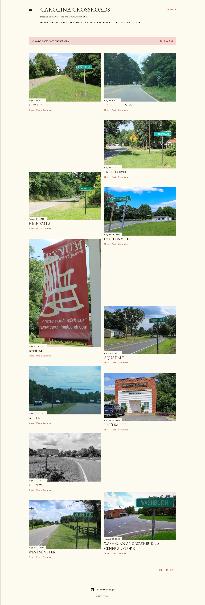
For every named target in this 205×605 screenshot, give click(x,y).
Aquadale (114, 357)
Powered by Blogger (102, 590)
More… (136, 22)
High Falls (39, 223)
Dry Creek (39, 104)
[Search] (171, 9)
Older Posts (167, 570)
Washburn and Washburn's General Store (131, 546)
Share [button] (31, 110)
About (54, 22)
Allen (35, 417)
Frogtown (115, 171)
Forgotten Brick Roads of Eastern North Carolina (95, 22)
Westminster (42, 552)
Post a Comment (44, 110)
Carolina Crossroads (75, 9)
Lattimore (115, 424)
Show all (166, 41)
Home (44, 22)
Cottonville (117, 239)
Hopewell (39, 484)
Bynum (35, 350)
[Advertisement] (65, 141)
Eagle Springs (118, 104)
